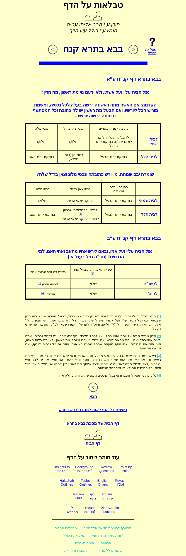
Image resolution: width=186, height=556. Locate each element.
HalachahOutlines (67, 482)
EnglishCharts (103, 482)
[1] (80, 213)
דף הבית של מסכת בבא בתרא (93, 423)
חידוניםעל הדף (107, 496)
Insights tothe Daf (62, 469)
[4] (43, 293)
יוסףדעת (93, 496)
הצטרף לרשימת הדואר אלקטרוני (107, 528)
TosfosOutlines (86, 482)
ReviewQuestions (106, 469)
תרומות (106, 543)
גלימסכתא (72, 510)
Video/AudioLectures (110, 510)
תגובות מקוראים (75, 550)
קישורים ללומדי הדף (108, 550)
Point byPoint (125, 469)
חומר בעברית (84, 543)
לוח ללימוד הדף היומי (107, 535)
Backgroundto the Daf (84, 469)
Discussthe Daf (89, 510)
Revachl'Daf (120, 482)
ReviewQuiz (78, 496)
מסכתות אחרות (66, 528)
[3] (39, 283)
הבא (93, 394)
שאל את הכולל (74, 535)
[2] (92, 273)
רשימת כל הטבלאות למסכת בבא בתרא (93, 410)
